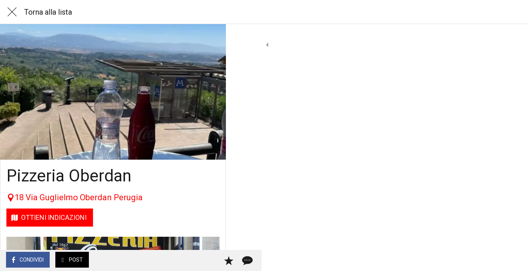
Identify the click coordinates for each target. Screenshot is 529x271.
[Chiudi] (12, 12)
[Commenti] (211, 260)
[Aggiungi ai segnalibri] (193, 260)
